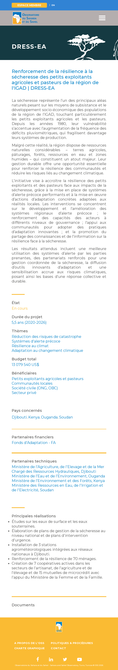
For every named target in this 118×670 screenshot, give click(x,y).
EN (53, 5)
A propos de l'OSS (29, 643)
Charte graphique (29, 648)
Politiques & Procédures (72, 643)
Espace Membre (29, 5)
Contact (58, 648)
